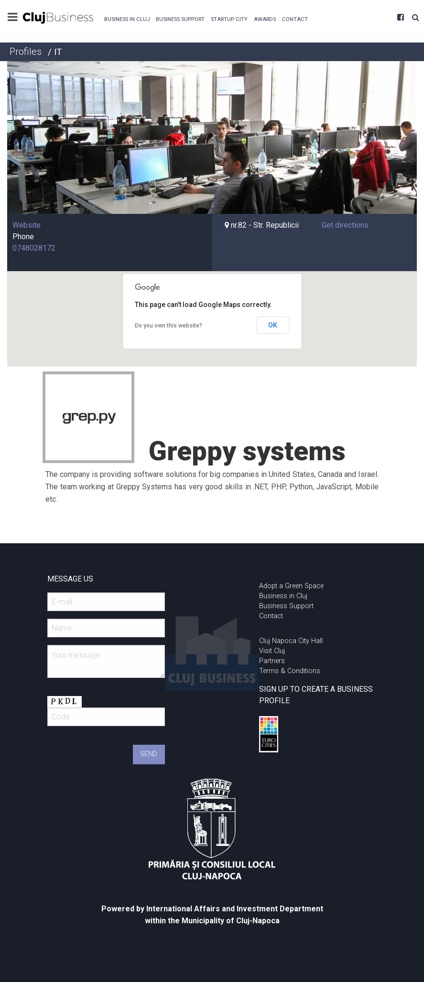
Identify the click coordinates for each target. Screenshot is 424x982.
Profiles (26, 51)
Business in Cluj (127, 19)
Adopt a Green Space (291, 586)
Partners (272, 661)
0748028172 (33, 248)
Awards (265, 19)
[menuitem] (127, 18)
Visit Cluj (272, 651)
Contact (295, 19)
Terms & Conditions (289, 671)
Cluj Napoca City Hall (291, 641)
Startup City (229, 19)
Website (26, 225)
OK (272, 325)
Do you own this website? (168, 325)
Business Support (180, 19)
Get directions (345, 225)
